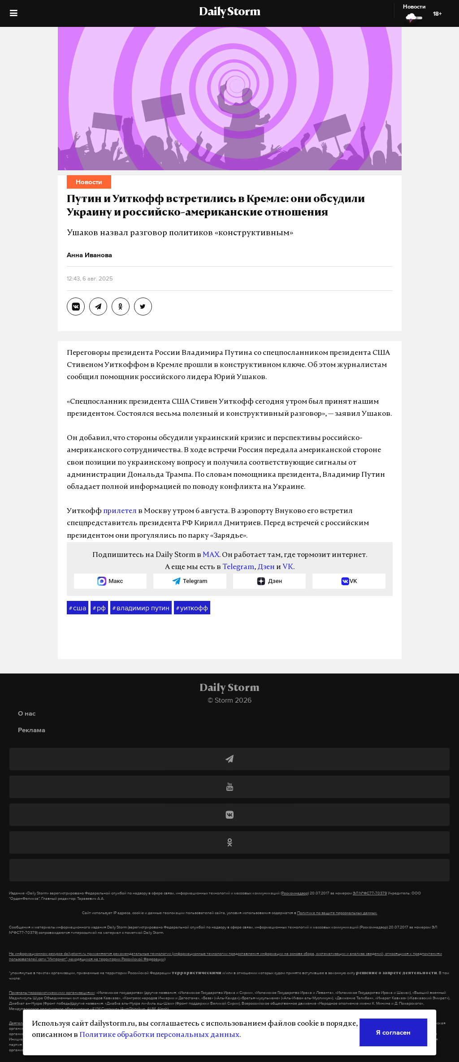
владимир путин (141, 608)
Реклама (31, 730)
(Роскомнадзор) (295, 893)
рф (99, 608)
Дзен (266, 567)
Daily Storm (229, 12)
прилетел (120, 511)
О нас (26, 713)
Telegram (238, 567)
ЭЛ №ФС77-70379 (370, 893)
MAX (211, 555)
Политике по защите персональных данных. (337, 913)
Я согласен (393, 1032)
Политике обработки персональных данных (159, 1035)
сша (77, 608)
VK (287, 567)
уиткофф (192, 608)
